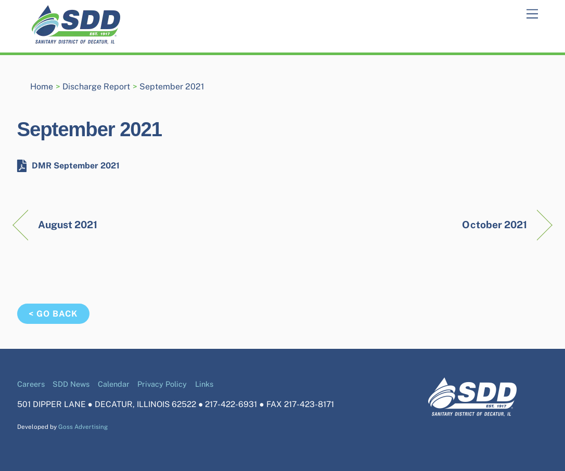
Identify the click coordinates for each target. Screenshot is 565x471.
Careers (31, 384)
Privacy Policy (162, 384)
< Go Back (53, 314)
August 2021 (68, 224)
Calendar (114, 384)
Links (204, 384)
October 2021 (494, 224)
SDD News (71, 384)
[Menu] (532, 14)
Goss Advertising (83, 426)
